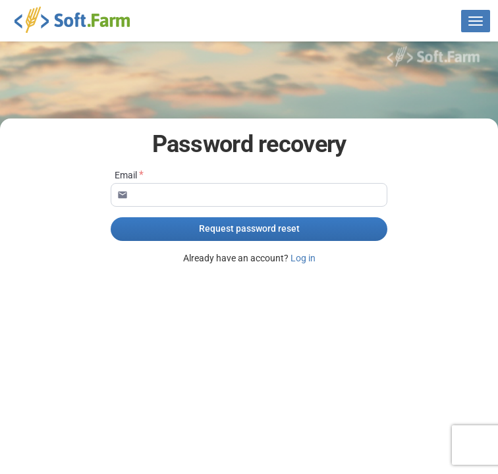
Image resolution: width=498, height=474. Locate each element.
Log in (303, 258)
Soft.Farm (79, 20)
